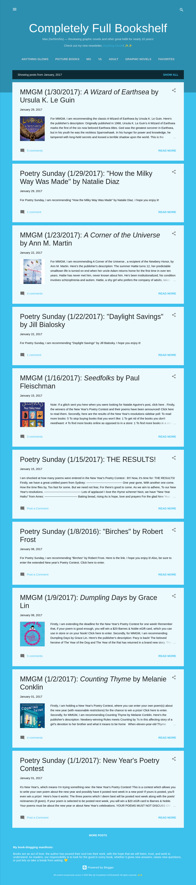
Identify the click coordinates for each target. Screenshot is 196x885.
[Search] (181, 10)
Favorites (166, 59)
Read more (167, 150)
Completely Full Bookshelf (98, 28)
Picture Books (67, 59)
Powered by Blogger (98, 867)
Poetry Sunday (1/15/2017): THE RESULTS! (88, 459)
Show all (170, 74)
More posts (98, 835)
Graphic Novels (138, 59)
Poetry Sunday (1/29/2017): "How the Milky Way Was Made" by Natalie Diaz (86, 177)
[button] (174, 91)
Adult (113, 59)
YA (100, 59)
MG (88, 59)
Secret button (77, 860)
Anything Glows (113, 45)
